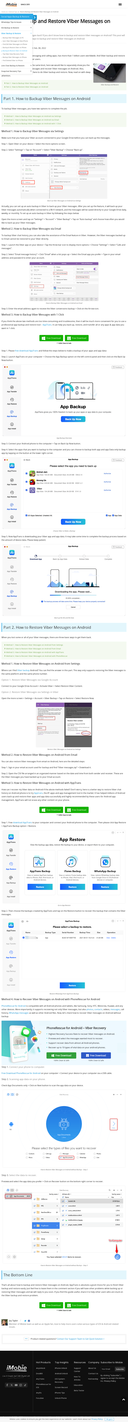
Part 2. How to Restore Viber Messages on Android (27, 87)
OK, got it (109, 1419)
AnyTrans (40, 1379)
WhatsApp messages (19, 1013)
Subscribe (120, 1369)
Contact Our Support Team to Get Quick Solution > (80, 1338)
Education (78, 1385)
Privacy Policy (97, 1419)
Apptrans (38, 793)
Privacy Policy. (110, 1381)
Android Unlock (61, 1373)
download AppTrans (22, 822)
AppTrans (47, 324)
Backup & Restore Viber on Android (15, 51)
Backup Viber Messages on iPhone (15, 57)
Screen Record (61, 1387)
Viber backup (23, 670)
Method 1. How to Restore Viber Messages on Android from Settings (34, 645)
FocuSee (40, 1398)
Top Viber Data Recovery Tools (13, 54)
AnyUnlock (40, 1368)
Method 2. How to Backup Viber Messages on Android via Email (32, 120)
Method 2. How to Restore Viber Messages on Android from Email (33, 648)
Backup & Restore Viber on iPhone (14, 47)
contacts (98, 1009)
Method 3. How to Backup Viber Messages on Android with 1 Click (33, 123)
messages (115, 1009)
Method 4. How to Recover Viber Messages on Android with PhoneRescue (36, 656)
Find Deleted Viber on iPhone (13, 60)
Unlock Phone (61, 1398)
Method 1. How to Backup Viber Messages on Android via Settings (33, 116)
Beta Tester (79, 1390)
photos (89, 1009)
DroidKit (39, 1373)
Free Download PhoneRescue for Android (21, 1073)
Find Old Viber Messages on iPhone (15, 44)
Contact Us (93, 1373)
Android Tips (12, 12)
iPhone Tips (60, 1393)
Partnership (93, 1379)
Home (4, 12)
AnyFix (39, 1393)
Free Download (53, 338)
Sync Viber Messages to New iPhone (15, 41)
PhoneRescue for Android (14, 1006)
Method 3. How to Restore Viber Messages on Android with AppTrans (35, 652)
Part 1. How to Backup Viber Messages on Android (27, 83)
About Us (92, 1368)
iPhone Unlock (61, 1368)
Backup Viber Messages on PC (13, 38)
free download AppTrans (26, 350)
